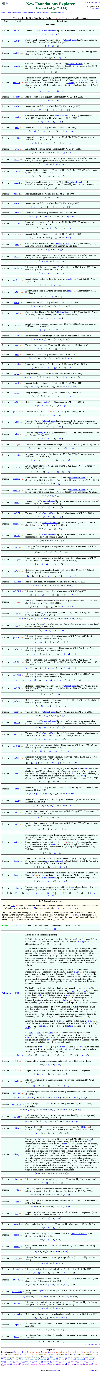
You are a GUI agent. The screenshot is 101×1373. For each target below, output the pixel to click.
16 (38, 1354)
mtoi (17, 800)
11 (91, 1352)
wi (53, 1047)
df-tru (59, 1021)
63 (84, 1364)
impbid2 (16, 1280)
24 (14, 1357)
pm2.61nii (16, 662)
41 (75, 1359)
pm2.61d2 (16, 591)
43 (93, 1359)
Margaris (42, 433)
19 (66, 1354)
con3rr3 (17, 336)
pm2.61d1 (16, 582)
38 (48, 1359)
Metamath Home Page (14, 12)
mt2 (16, 812)
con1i (16, 256)
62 (75, 1364)
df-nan (62, 1047)
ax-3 (57, 267)
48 (42, 1361)
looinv (16, 875)
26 (33, 1357)
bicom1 (17, 1224)
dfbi (48, 1040)
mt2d (17, 127)
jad (17, 614)
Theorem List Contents (42, 12)
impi (17, 455)
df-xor (79, 1047)
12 (2, 1354)
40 (66, 1359)
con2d (16, 106)
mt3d (17, 213)
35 (20, 1359)
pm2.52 (17, 536)
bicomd (17, 1247)
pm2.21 (70, 279)
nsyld (16, 373)
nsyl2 (17, 234)
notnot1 (17, 183)
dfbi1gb (84, 1127)
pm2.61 (17, 722)
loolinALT (58, 861)
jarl (16, 625)
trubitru (87, 1023)
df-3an (76, 972)
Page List (61, 12)
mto (16, 773)
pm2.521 (16, 524)
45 (14, 1361)
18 (57, 1354)
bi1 (16, 1061)
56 (20, 1364)
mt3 (16, 824)
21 (84, 1354)
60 (57, 1364)
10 (82, 1352)
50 (60, 1361)
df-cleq (68, 1049)
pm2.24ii (17, 292)
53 (87, 1361)
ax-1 (64, 842)
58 (38, 1364)
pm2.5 (16, 502)
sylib (17, 1202)
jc (17, 444)
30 (69, 1357)
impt (17, 559)
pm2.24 (17, 30)
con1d (16, 203)
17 (48, 1354)
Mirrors (3, 12)
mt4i (17, 364)
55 (11, 1364)
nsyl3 (17, 149)
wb (17, 925)
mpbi (17, 1325)
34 (11, 1359)
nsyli (17, 383)
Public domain (55, 1370)
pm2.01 (17, 688)
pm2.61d (16, 571)
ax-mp (83, 776)
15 (29, 1354)
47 (33, 1361)
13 (11, 1354)
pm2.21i (16, 280)
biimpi (17, 1179)
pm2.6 (16, 712)
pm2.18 (17, 41)
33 (2, 1359)
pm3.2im (17, 422)
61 (66, 1364)
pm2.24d (16, 402)
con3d (16, 302)
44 (5, 1361)
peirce (16, 842)
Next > (97, 2)
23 (5, 1357)
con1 (17, 245)
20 (75, 1354)
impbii (17, 1081)
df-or (74, 915)
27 (42, 1357)
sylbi (17, 1190)
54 (2, 1364)
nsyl (17, 171)
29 (60, 1357)
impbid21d (16, 1105)
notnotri (16, 97)
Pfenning (70, 82)
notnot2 (17, 66)
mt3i (17, 223)
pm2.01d (16, 701)
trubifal (42, 1026)
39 (57, 1359)
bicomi (17, 1258)
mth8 (17, 434)
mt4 (16, 345)
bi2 (16, 1213)
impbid (17, 1116)
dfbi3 (51, 1033)
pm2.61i (16, 637)
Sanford (69, 773)
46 (23, 1361)
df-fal (90, 1021)
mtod (17, 789)
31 (78, 1357)
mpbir (16, 1336)
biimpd (17, 1314)
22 (93, 1354)
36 (29, 1359)
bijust (16, 888)
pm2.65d (16, 758)
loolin (16, 861)
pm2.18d (16, 53)
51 (69, 1361)
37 (38, 1359)
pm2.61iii (17, 675)
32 (87, 1357)
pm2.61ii (17, 649)
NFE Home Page (28, 12)
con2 (17, 117)
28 (51, 1357)
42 (84, 1359)
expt (17, 547)
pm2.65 (17, 734)
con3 (17, 313)
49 (51, 1361)
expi (17, 467)
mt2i (17, 138)
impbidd (16, 1093)
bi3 (16, 1070)
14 (20, 1354)
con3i (16, 325)
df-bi (71, 887)
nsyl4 (16, 392)
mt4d (17, 355)
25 (23, 1357)
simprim (16, 479)
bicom (16, 1235)
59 (48, 1364)
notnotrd (16, 82)
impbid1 (16, 1269)
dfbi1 (31, 1033)
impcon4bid (17, 1291)
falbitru (70, 1026)
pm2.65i (16, 746)
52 (78, 1361)
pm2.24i (16, 411)
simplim (16, 491)
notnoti (17, 194)
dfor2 (33, 875)
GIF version (95, 8)
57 (29, 1364)
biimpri (17, 1303)
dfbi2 (39, 1033)
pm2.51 (17, 513)
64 (93, 1364)
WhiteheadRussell (49, 30)
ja (17, 602)
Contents (17, 1352)
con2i (16, 159)
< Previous (89, 2)
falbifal (29, 1028)
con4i (16, 268)
